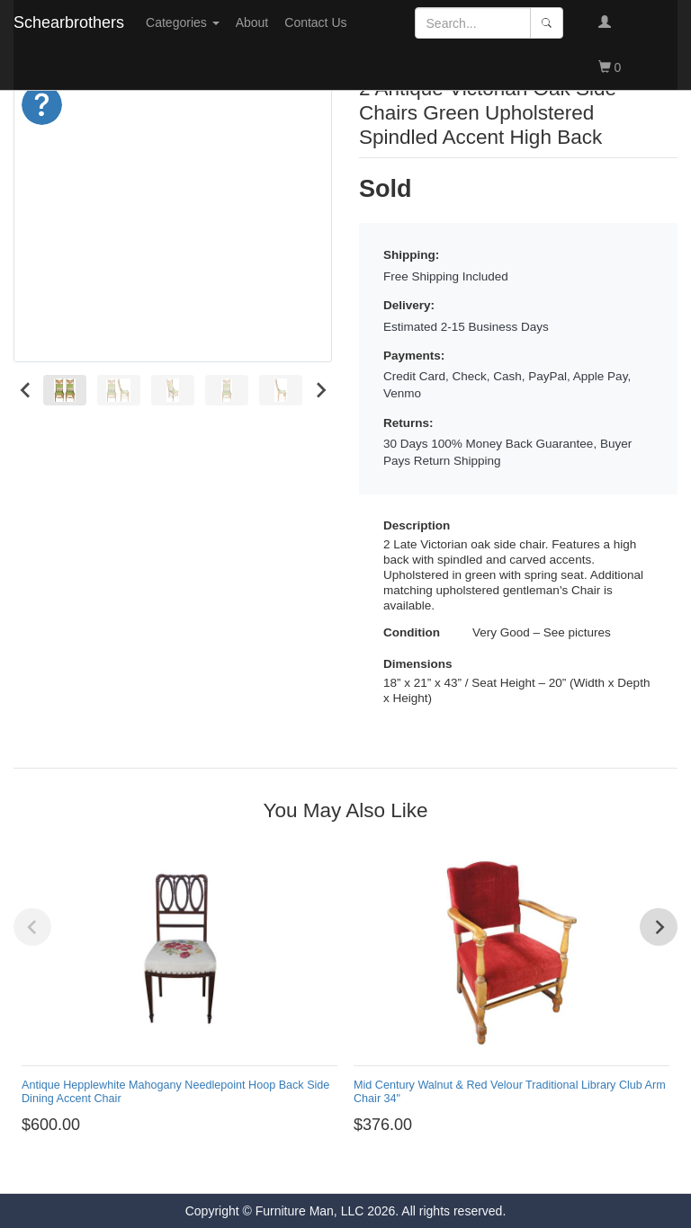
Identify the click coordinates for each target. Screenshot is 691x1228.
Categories (183, 22)
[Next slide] (320, 389)
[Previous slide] (32, 927)
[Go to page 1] (338, 1167)
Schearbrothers (68, 22)
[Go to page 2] (353, 1167)
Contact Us (315, 22)
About (252, 22)
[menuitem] (64, 389)
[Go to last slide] (25, 389)
